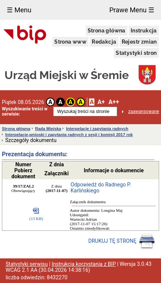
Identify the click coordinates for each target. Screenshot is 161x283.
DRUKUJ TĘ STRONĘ (121, 241)
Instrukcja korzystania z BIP (84, 264)
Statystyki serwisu (27, 264)
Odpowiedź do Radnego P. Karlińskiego (101, 188)
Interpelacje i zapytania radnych (97, 128)
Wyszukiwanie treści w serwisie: (25, 111)
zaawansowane (143, 111)
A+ (100, 102)
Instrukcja (144, 31)
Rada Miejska (48, 128)
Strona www (70, 42)
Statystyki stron (136, 53)
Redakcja (104, 42)
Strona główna (106, 31)
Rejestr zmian (139, 42)
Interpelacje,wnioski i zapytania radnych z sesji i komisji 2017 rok (69, 134)
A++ (114, 102)
